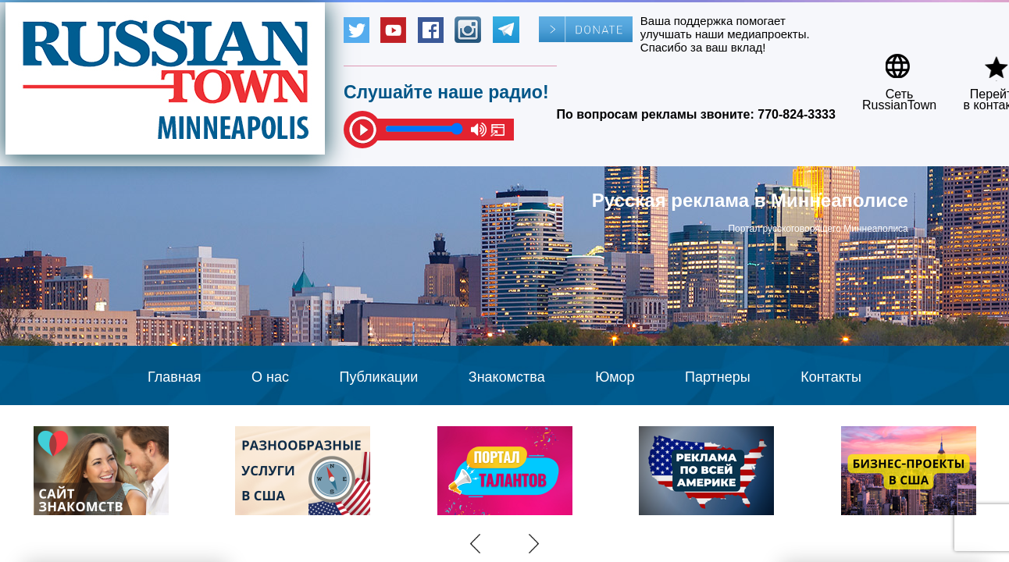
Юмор (614, 377)
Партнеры (718, 377)
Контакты (830, 377)
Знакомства (507, 377)
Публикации (378, 377)
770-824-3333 (797, 114)
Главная (174, 377)
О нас (270, 377)
